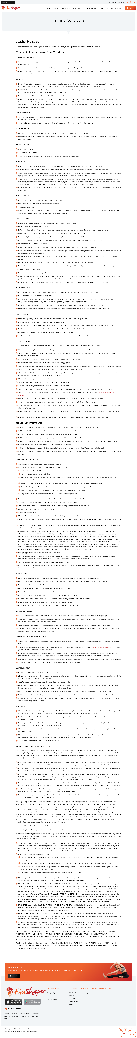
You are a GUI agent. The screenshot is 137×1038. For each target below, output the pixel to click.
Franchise (71, 1005)
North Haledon (25, 1016)
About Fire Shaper (116, 8)
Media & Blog (103, 8)
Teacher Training (90, 8)
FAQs (48, 1003)
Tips (48, 1006)
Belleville (6, 1014)
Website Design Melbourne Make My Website (20, 1031)
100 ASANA (71, 999)
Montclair (22, 1014)
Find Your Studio (65, 8)
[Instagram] (127, 2)
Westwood (7, 1019)
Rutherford (14, 1014)
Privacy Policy (51, 993)
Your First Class (52, 8)
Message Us (130, 1034)
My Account (112, 2)
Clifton (28, 1014)
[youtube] (134, 2)
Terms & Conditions (53, 996)
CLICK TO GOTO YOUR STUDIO (104, 647)
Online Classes (78, 8)
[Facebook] (130, 2)
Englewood (35, 1016)
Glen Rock (7, 1016)
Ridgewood (35, 1014)
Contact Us (121, 2)
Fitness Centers (73, 1002)
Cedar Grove (15, 1016)
